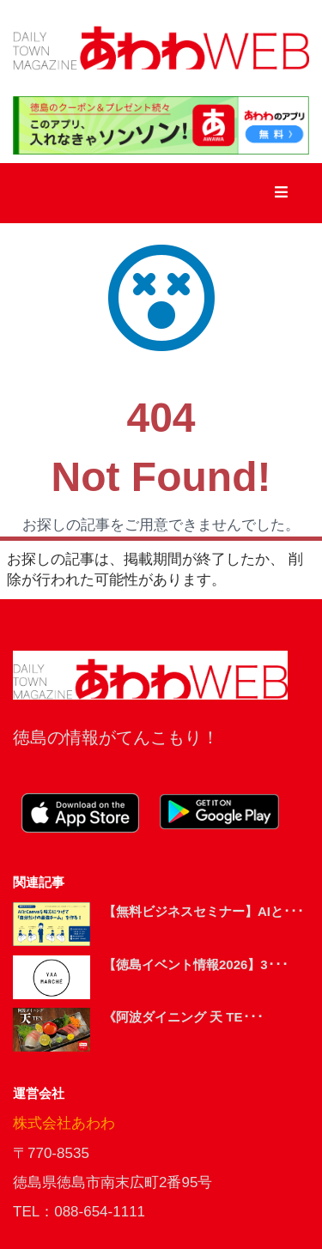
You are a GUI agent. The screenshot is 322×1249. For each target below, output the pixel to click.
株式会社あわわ (64, 1123)
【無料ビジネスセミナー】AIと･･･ (203, 911)
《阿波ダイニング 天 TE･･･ (183, 1017)
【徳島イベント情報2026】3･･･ (196, 964)
